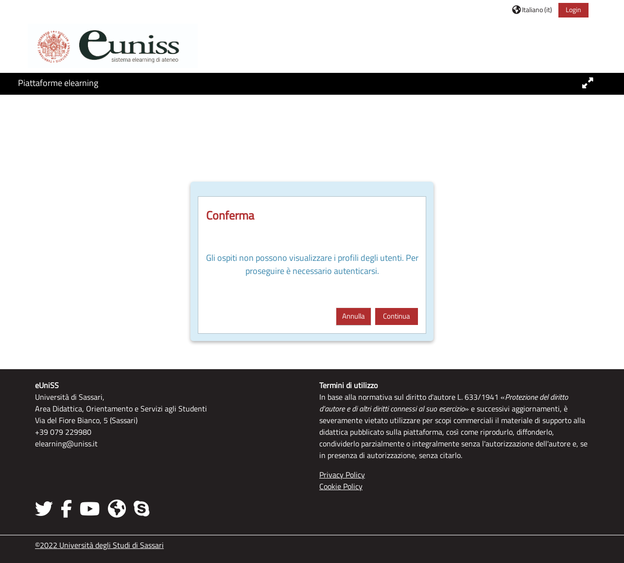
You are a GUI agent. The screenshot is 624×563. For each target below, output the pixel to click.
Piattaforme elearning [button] (58, 82)
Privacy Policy (342, 474)
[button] (532, 9)
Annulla (353, 316)
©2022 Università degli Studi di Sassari (99, 545)
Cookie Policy (341, 486)
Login (573, 9)
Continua (396, 316)
